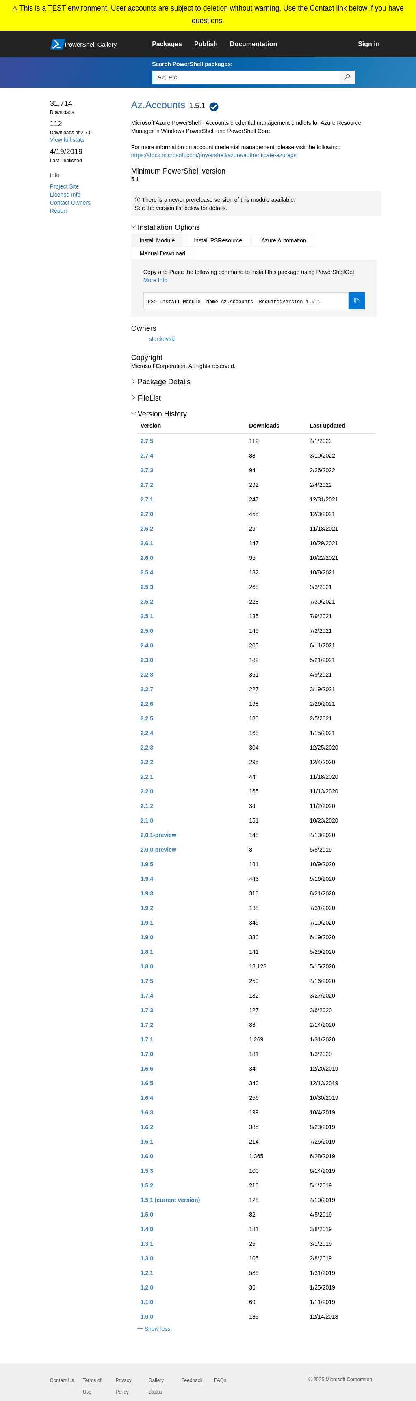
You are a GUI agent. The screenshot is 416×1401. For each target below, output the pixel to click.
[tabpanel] (254, 288)
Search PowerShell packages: (192, 64)
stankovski (162, 339)
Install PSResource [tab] (218, 240)
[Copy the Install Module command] (357, 300)
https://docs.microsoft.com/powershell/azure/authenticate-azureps (214, 155)
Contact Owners (70, 202)
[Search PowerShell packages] (347, 77)
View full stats (67, 140)
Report (58, 211)
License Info (65, 194)
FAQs (220, 1380)
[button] (133, 227)
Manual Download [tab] (162, 253)
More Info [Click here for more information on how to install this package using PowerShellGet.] (155, 280)
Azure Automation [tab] (283, 240)
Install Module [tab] (157, 240)
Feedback (192, 1380)
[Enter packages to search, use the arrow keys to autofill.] (246, 77)
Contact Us (62, 1380)
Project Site (64, 186)
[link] (173, 44)
